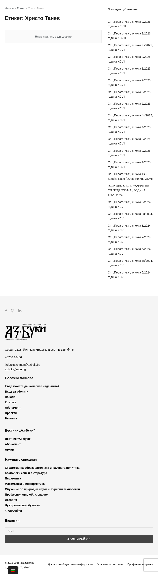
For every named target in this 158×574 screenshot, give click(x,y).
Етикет (21, 8)
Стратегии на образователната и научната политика (42, 467)
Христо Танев (36, 8)
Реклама (11, 418)
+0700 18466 (13, 357)
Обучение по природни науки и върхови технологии (42, 489)
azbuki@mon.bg (15, 369)
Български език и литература (26, 473)
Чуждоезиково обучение (22, 505)
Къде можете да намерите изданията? (32, 386)
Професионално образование (26, 494)
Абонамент (13, 407)
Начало (9, 8)
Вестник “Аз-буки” (18, 438)
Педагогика (13, 478)
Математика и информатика (25, 483)
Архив (9, 449)
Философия (13, 510)
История (11, 500)
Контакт (10, 402)
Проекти (11, 413)
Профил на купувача (140, 564)
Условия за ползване (110, 564)
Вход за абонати (16, 391)
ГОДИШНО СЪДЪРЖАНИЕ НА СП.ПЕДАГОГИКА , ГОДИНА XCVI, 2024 (128, 190)
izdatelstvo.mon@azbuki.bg (22, 364)
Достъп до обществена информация (70, 564)
